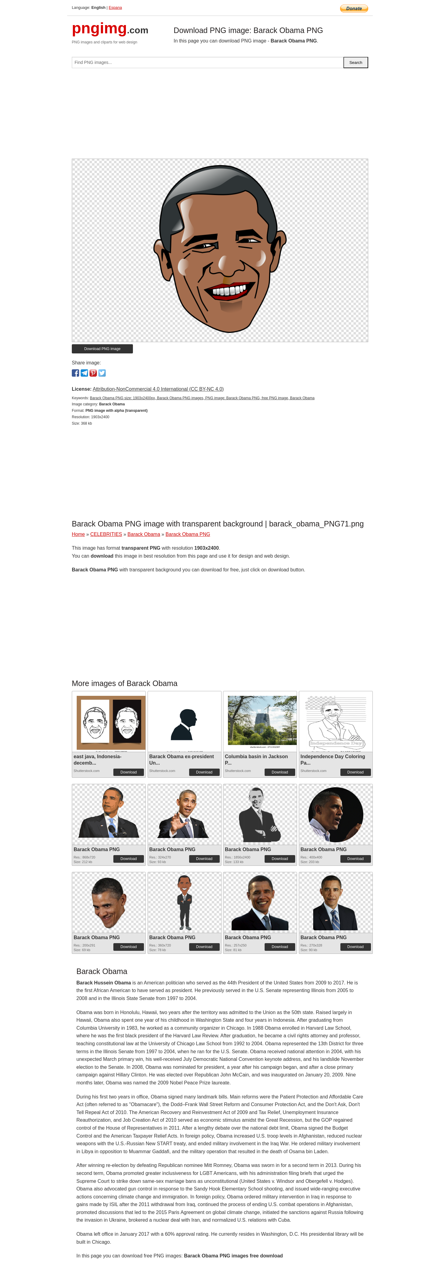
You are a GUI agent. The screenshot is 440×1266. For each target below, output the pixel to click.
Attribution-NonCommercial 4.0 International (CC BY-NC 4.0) (158, 389)
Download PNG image (102, 349)
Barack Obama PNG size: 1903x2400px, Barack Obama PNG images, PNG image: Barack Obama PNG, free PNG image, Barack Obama (202, 398)
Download (128, 772)
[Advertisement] (220, 116)
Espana (115, 7)
